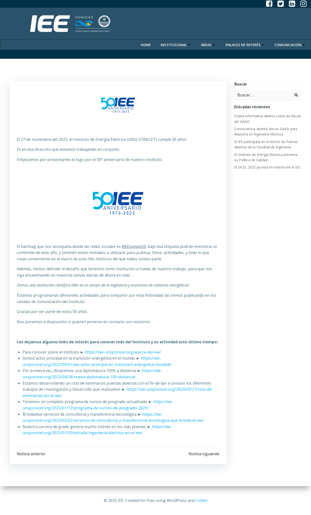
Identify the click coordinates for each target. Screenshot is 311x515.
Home (146, 44)
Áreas (208, 44)
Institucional (176, 44)
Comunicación (290, 44)
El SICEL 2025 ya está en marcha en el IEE (267, 167)
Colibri (201, 500)
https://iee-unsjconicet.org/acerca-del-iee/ (123, 352)
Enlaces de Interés (245, 44)
